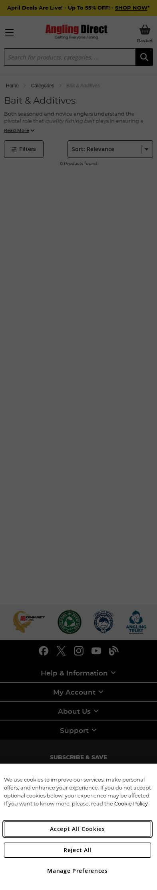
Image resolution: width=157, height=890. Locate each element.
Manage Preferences (77, 870)
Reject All (77, 850)
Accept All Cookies (77, 829)
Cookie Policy (131, 803)
